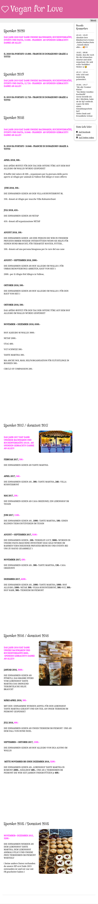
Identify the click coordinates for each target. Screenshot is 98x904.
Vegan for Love (37, 9)
